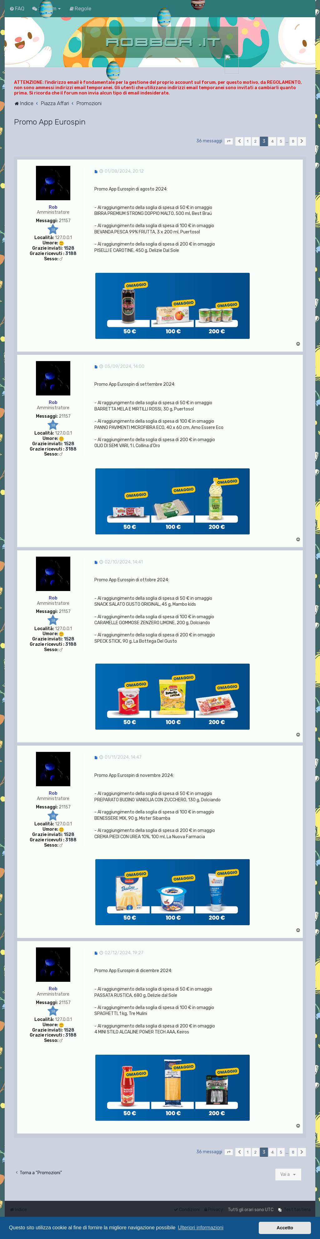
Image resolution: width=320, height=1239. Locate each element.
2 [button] (255, 141)
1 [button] (247, 141)
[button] (229, 141)
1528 (69, 248)
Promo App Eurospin (50, 121)
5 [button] (281, 141)
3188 (71, 253)
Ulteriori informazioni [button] (200, 1227)
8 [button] (293, 141)
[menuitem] (17, 8)
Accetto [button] (285, 1227)
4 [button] (272, 141)
